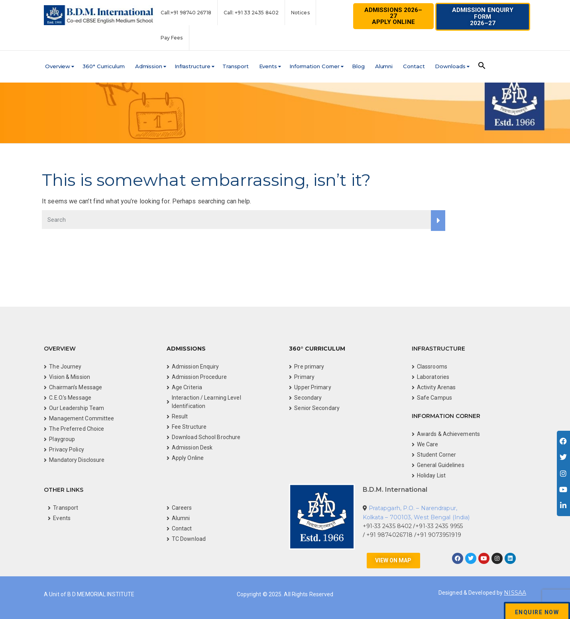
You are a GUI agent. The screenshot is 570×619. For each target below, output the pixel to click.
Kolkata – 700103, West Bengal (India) (416, 517)
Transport (235, 66)
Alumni (384, 66)
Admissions (186, 348)
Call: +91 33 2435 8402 (251, 13)
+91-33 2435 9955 (439, 526)
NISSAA (515, 592)
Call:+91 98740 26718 (186, 13)
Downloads (450, 66)
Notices (300, 13)
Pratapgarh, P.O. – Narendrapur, (413, 508)
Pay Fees (172, 38)
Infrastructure (192, 66)
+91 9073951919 (439, 534)
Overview (57, 66)
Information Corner (314, 66)
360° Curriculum (104, 66)
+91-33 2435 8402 (387, 526)
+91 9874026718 (390, 534)
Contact (414, 66)
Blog (358, 66)
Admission (148, 66)
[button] (482, 17)
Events (268, 66)
